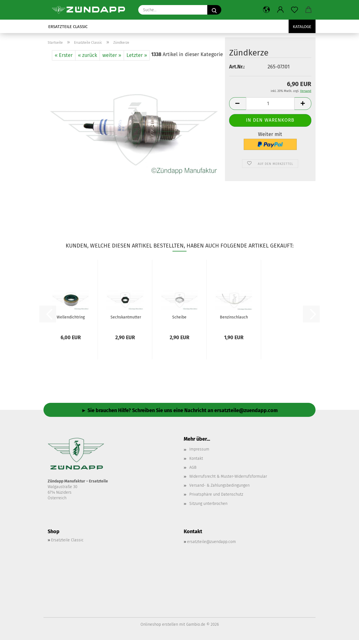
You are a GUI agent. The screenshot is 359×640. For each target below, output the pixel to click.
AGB (192, 467)
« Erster (64, 55)
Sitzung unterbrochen (208, 503)
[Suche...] (214, 10)
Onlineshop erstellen (159, 624)
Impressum (199, 449)
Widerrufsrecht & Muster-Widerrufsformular (228, 476)
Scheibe (179, 317)
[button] (266, 10)
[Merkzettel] (294, 10)
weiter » (111, 55)
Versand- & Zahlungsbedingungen (219, 485)
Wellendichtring (71, 317)
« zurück (87, 55)
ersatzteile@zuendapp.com (211, 541)
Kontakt (196, 458)
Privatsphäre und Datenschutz (216, 494)
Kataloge (302, 26)
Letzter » (136, 55)
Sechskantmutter (126, 317)
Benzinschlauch (234, 317)
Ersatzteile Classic (68, 26)
